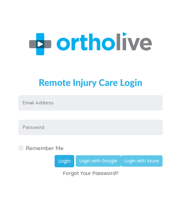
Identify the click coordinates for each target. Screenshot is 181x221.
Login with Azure (142, 161)
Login (64, 161)
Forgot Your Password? (90, 173)
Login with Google (98, 161)
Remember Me (45, 148)
